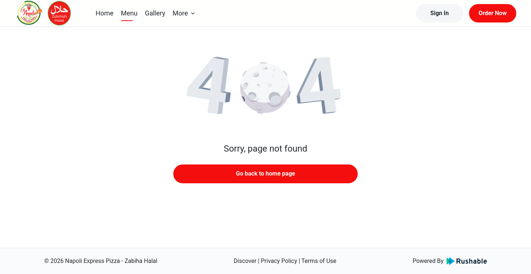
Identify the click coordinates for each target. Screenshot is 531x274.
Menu (129, 13)
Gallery (155, 13)
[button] (265, 88)
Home (104, 13)
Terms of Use (318, 260)
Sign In (439, 13)
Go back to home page (265, 173)
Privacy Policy (279, 260)
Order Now (493, 13)
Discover (245, 260)
